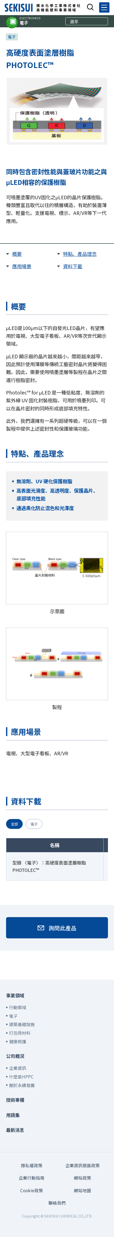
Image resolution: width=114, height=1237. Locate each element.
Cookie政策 (31, 1190)
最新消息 (15, 1129)
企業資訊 (17, 1068)
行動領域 (17, 1007)
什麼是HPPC (21, 1076)
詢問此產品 (62, 928)
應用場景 (21, 266)
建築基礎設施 (22, 1024)
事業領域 (15, 995)
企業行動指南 (31, 1178)
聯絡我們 (57, 1203)
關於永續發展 (22, 1085)
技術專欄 (15, 1099)
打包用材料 (20, 1033)
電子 (30, 21)
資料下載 (72, 266)
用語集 (13, 1115)
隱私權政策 (31, 1165)
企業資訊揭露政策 (82, 1165)
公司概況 (15, 1056)
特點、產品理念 (80, 253)
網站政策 (82, 1178)
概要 (17, 253)
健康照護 (17, 1041)
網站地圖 (82, 1190)
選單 (74, 21)
